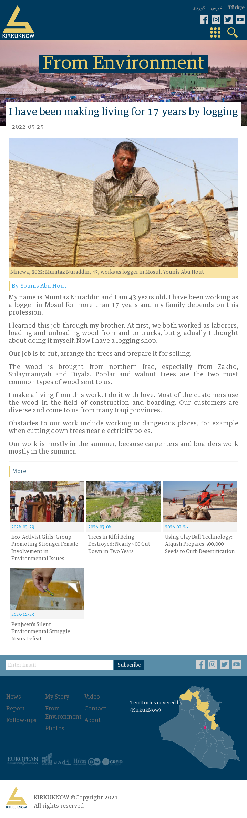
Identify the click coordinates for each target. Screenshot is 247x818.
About (92, 720)
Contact (95, 708)
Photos (54, 728)
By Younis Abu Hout (39, 286)
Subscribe (129, 665)
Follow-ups (21, 720)
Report (15, 708)
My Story (57, 697)
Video (92, 697)
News (13, 697)
